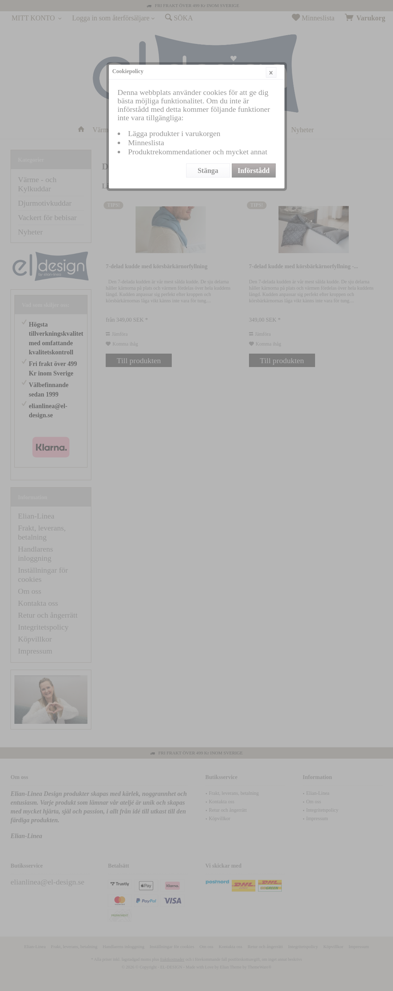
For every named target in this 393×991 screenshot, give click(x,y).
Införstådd (254, 170)
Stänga (208, 170)
